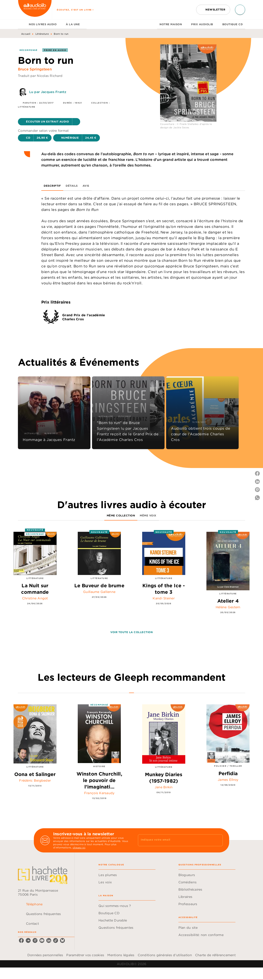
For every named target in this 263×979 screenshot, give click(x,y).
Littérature (42, 33)
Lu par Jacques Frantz (47, 92)
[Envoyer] (218, 840)
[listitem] (21, 940)
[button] (213, 10)
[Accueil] (35, 9)
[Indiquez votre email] (175, 840)
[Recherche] (240, 10)
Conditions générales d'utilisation (165, 955)
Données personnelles (45, 955)
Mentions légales (120, 955)
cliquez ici (79, 847)
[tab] (22, 24)
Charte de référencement (215, 955)
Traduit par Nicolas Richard (40, 76)
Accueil (25, 33)
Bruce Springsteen (35, 69)
